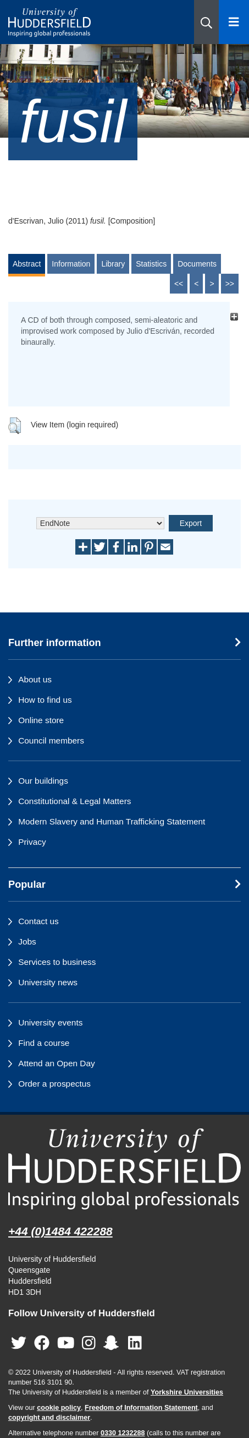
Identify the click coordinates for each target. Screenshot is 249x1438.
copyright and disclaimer (49, 1417)
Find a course (43, 1043)
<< (178, 283)
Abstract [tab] (27, 263)
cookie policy (59, 1408)
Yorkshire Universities (187, 1392)
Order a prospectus (54, 1083)
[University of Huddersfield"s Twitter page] (18, 1343)
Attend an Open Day (56, 1063)
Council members (51, 740)
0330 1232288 (123, 1433)
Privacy (32, 841)
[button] (206, 22)
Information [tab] (71, 263)
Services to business (57, 962)
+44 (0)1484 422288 (60, 1231)
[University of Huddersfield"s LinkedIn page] (135, 1343)
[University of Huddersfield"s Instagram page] (89, 1343)
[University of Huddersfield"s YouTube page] (66, 1343)
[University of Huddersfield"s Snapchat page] (113, 1343)
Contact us (38, 921)
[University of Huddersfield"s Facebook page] (41, 1343)
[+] (234, 317)
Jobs (27, 941)
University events (50, 1022)
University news (48, 982)
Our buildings (43, 780)
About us (35, 679)
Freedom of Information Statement (141, 1408)
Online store (41, 720)
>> (229, 283)
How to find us (45, 699)
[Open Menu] (234, 22)
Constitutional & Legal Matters (74, 801)
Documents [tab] (197, 263)
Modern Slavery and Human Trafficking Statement (111, 821)
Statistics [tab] (151, 263)
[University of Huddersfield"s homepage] (124, 1168)
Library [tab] (113, 263)
